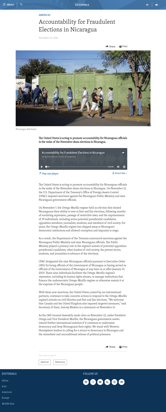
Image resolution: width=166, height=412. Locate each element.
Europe (5, 398)
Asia (4, 386)
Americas (44, 15)
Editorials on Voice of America (60, 157)
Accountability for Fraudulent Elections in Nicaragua (73, 152)
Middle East (8, 403)
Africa (5, 381)
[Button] (110, 47)
